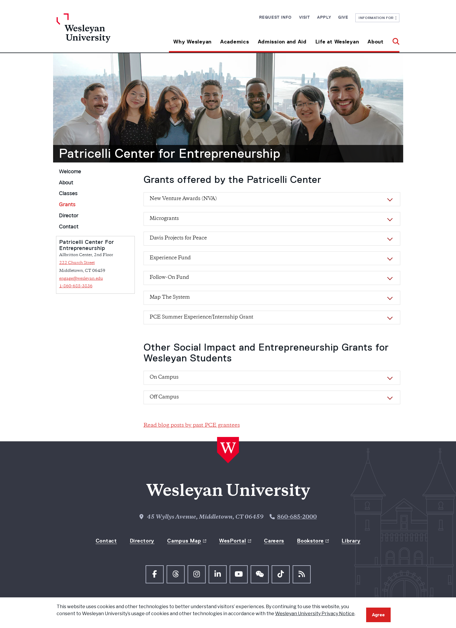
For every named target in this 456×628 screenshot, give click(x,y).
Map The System (170, 297)
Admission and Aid (282, 42)
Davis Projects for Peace (178, 238)
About (376, 42)
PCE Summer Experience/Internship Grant (201, 317)
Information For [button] (377, 17)
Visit (304, 17)
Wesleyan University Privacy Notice (314, 613)
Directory (142, 541)
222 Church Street (77, 263)
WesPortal (232, 541)
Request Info (275, 17)
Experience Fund (170, 258)
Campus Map (184, 541)
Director (68, 215)
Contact (68, 226)
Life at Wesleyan (337, 42)
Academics (234, 42)
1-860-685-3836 (75, 286)
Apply (324, 17)
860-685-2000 (297, 517)
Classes (68, 193)
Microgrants (164, 218)
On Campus (164, 377)
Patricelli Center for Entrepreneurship (169, 153)
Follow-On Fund (169, 277)
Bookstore (310, 541)
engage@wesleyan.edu (81, 279)
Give (343, 17)
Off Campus (164, 397)
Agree (378, 614)
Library (351, 541)
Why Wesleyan (192, 42)
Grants (67, 204)
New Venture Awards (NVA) (183, 199)
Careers (274, 541)
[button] (393, 40)
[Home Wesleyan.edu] (99, 33)
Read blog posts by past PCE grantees (192, 425)
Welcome (70, 171)
